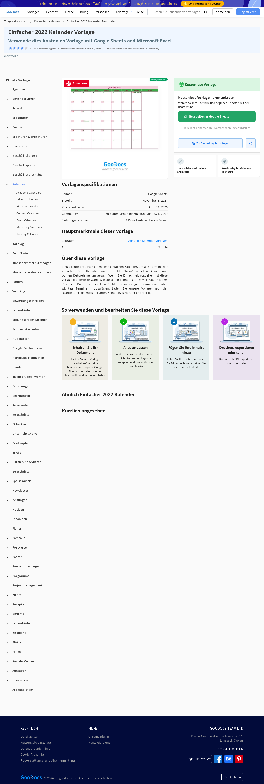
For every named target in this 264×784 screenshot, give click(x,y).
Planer (16, 528)
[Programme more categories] (7, 576)
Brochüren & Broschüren (29, 137)
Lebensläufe (21, 310)
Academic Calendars (28, 192)
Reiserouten (21, 405)
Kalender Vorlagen (47, 21)
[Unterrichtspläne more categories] (7, 434)
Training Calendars (27, 234)
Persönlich (102, 12)
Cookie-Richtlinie (32, 754)
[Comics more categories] (7, 282)
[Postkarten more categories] (7, 548)
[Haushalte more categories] (7, 147)
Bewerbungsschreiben (28, 301)
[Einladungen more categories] (7, 387)
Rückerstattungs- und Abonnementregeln (49, 760)
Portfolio (18, 538)
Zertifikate (20, 253)
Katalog (18, 244)
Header (17, 367)
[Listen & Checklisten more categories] (7, 462)
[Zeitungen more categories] (7, 500)
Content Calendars (27, 213)
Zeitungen (19, 500)
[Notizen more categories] (7, 510)
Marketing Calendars (29, 227)
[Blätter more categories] (7, 643)
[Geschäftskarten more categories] (7, 156)
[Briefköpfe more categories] (7, 443)
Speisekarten (21, 481)
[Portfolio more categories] (7, 538)
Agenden (18, 89)
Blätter (17, 642)
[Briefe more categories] (7, 453)
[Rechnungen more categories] (7, 396)
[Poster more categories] (7, 557)
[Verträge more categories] (7, 292)
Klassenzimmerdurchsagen (31, 263)
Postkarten (20, 547)
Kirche (69, 12)
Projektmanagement (27, 585)
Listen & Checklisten (26, 462)
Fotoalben (19, 519)
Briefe (16, 452)
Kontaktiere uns (99, 742)
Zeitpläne (19, 633)
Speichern (76, 83)
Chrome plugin (98, 736)
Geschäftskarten (24, 156)
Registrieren (248, 12)
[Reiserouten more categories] (7, 406)
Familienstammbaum (28, 329)
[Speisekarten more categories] (7, 481)
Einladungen (21, 386)
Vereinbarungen (23, 99)
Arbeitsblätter (22, 690)
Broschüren (20, 118)
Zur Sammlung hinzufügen (210, 143)
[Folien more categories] (7, 652)
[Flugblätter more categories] (7, 339)
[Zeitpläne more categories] (7, 633)
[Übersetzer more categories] (7, 681)
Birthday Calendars (28, 206)
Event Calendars (26, 220)
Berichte (18, 614)
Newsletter (20, 490)
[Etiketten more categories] (7, 424)
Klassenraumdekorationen (31, 272)
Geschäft (52, 12)
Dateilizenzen (30, 736)
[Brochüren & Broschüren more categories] (7, 137)
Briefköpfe (20, 443)
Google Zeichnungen (27, 348)
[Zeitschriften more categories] (7, 415)
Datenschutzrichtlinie (35, 748)
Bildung (83, 12)
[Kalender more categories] (7, 184)
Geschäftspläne (23, 165)
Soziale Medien (23, 661)
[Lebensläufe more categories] (7, 311)
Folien (16, 652)
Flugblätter (20, 339)
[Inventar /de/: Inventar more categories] (7, 377)
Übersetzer (20, 680)
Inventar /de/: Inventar (28, 377)
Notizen (18, 509)
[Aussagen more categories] (7, 671)
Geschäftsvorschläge (27, 175)
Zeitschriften (21, 415)
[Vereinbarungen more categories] (7, 99)
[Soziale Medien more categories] (7, 662)
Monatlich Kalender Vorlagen (147, 241)
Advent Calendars (27, 199)
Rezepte (18, 604)
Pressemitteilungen (26, 566)
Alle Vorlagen (18, 80)
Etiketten (19, 424)
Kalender (18, 184)
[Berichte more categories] (7, 614)
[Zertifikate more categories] (7, 254)
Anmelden (223, 12)
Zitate (16, 595)
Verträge (18, 291)
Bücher (17, 127)
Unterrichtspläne (24, 434)
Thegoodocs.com (16, 21)
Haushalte (19, 146)
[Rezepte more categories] (7, 605)
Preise (139, 12)
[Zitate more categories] (7, 595)
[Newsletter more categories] (7, 491)
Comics (17, 282)
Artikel (17, 108)
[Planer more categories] (7, 529)
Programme (20, 576)
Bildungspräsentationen (29, 320)
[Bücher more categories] (7, 128)
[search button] (206, 11)
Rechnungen (21, 396)
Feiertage (122, 12)
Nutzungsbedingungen (37, 742)
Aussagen (19, 671)
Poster (17, 557)
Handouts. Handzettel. (28, 358)
